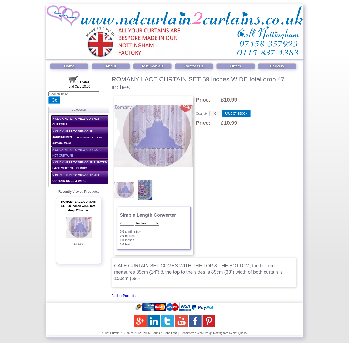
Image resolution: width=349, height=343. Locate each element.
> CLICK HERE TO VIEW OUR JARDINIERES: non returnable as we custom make (77, 137)
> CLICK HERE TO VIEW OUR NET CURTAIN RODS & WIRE (75, 177)
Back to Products (124, 296)
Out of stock (236, 113)
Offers (235, 66)
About (111, 66)
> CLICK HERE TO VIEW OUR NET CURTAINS (75, 121)
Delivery (277, 66)
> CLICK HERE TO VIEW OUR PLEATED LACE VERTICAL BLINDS (79, 165)
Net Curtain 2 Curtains (119, 333)
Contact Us (194, 66)
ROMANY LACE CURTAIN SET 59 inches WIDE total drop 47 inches (78, 206)
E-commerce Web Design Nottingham (204, 333)
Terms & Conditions (164, 333)
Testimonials (152, 66)
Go (54, 100)
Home (69, 66)
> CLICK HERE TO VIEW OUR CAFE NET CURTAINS (77, 152)
